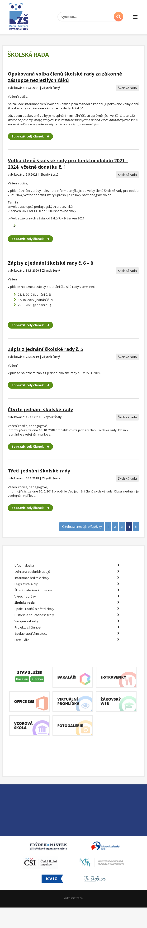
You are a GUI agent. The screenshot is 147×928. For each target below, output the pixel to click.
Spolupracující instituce (66, 633)
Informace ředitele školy (66, 578)
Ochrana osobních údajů (66, 571)
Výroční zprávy (66, 596)
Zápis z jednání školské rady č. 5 (45, 349)
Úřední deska (66, 565)
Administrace (73, 898)
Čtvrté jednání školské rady (40, 409)
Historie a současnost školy (66, 615)
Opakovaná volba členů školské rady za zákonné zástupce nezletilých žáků (65, 77)
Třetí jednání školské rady (39, 470)
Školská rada (66, 602)
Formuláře (66, 640)
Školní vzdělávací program (66, 590)
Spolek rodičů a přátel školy (66, 609)
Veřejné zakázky (66, 621)
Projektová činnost (66, 627)
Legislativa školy (66, 584)
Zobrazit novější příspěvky (82, 526)
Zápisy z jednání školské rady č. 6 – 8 (50, 263)
